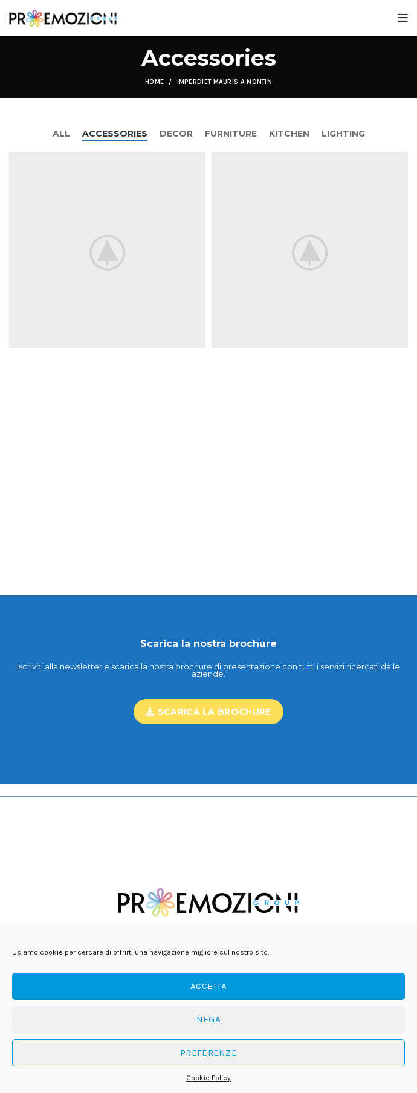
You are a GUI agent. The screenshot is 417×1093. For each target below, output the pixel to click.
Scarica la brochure (208, 711)
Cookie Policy (208, 1078)
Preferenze (208, 1052)
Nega (208, 1019)
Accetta (208, 986)
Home (154, 82)
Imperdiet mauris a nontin (225, 82)
